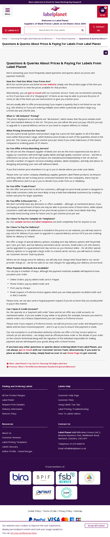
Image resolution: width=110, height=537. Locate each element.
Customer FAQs (66, 399)
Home (4, 38)
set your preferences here (23, 533)
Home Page (73, 353)
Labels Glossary (10, 446)
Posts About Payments (66, 38)
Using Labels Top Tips (69, 404)
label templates (44, 221)
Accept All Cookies (96, 525)
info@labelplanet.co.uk (75, 448)
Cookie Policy (34, 511)
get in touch (34, 92)
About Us (6, 433)
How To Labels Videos (69, 413)
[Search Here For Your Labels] (55, 30)
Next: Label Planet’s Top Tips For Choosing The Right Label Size (36, 363)
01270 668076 (77, 443)
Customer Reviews (11, 437)
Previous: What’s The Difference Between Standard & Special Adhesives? (41, 366)
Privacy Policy (65, 511)
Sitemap (78, 511)
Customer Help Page (68, 395)
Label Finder (8, 399)
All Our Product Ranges (13, 395)
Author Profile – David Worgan (17, 451)
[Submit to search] (82, 30)
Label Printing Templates (14, 442)
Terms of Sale (50, 511)
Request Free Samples (13, 404)
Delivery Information (12, 408)
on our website (48, 84)
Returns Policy (9, 413)
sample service (23, 221)
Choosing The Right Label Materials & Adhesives (32, 38)
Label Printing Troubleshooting (73, 408)
